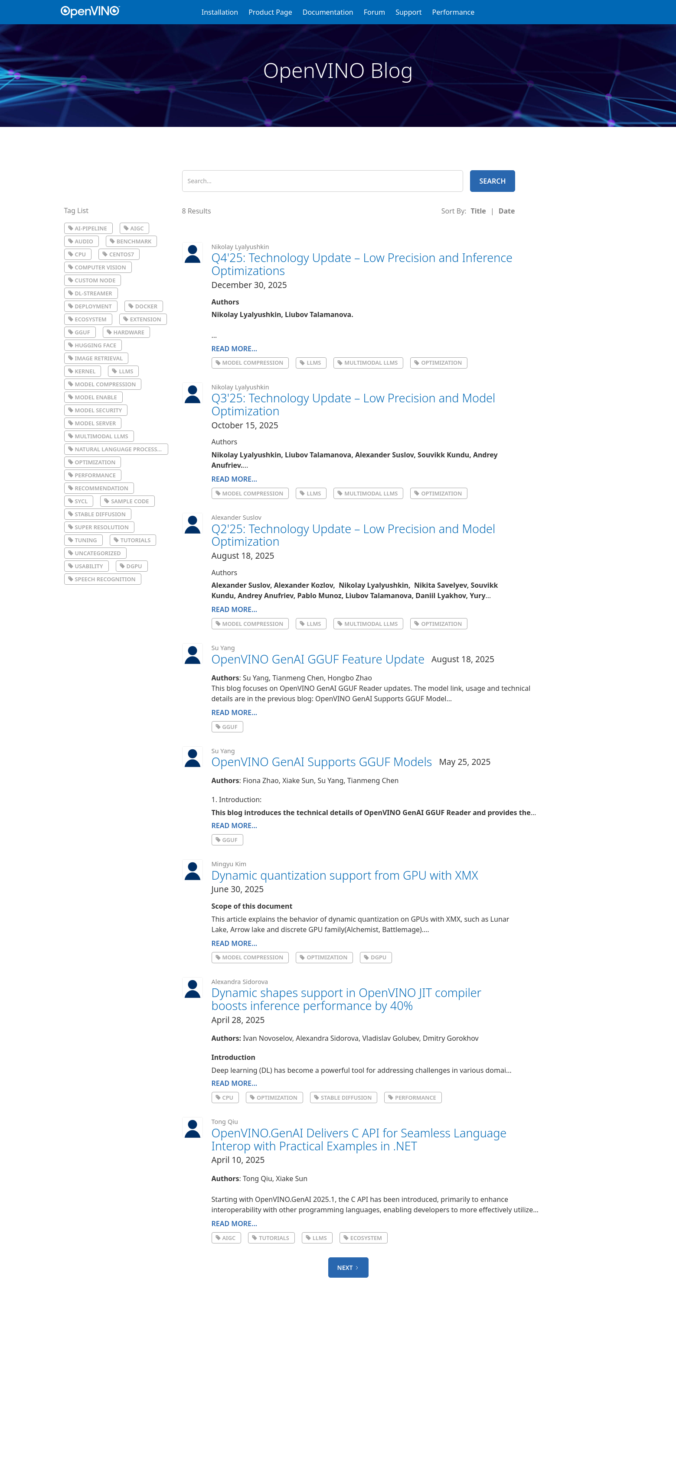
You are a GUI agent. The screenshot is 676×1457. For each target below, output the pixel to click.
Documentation (328, 12)
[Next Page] (348, 1267)
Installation (220, 12)
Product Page (270, 12)
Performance (453, 12)
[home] (94, 12)
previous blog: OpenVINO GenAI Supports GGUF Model (357, 698)
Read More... (235, 348)
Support (408, 12)
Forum (374, 12)
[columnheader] (478, 211)
